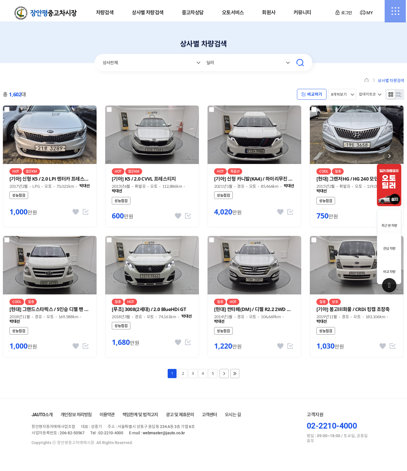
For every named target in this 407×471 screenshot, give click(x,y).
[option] (389, 185)
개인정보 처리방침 (75, 417)
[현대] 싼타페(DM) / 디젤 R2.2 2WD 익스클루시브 (254, 309)
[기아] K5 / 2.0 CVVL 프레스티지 (144, 179)
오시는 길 (232, 417)
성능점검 (19, 195)
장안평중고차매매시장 (45, 13)
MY (369, 12)
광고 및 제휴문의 (180, 417)
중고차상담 (193, 13)
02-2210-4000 (332, 428)
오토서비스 (233, 13)
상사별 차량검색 (147, 13)
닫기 (389, 156)
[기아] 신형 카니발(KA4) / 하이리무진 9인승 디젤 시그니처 (254, 179)
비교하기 (312, 94)
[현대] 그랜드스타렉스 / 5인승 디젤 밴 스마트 (49, 309)
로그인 (346, 12)
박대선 (84, 186)
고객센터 (209, 417)
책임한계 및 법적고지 (140, 417)
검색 (300, 62)
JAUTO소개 (42, 417)
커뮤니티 (302, 13)
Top (389, 285)
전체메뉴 (394, 13)
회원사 (268, 13)
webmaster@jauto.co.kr (164, 436)
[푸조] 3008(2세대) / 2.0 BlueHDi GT (149, 309)
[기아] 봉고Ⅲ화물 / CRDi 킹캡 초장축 (353, 309)
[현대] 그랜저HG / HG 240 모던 (347, 179)
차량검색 (105, 13)
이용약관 (106, 417)
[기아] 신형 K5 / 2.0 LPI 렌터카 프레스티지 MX (49, 179)
